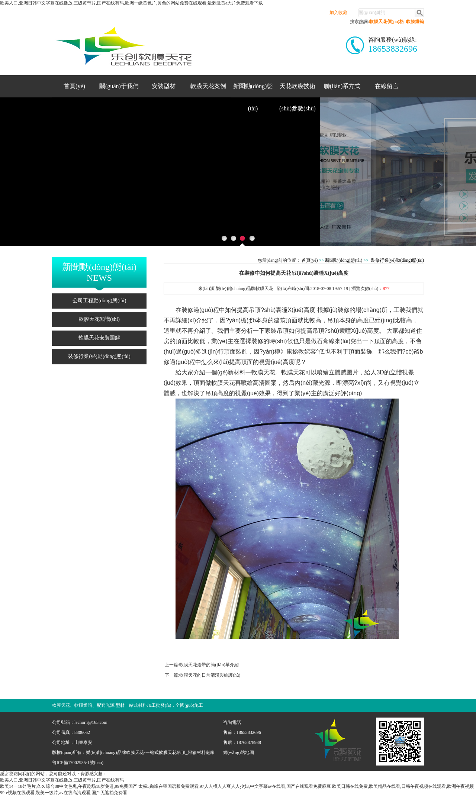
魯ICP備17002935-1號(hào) (77, 762)
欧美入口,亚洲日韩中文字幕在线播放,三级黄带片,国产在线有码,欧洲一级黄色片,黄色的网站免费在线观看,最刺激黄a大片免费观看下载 (131, 3)
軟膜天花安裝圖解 (99, 338)
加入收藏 (338, 12)
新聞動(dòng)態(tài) (253, 90)
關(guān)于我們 (119, 86)
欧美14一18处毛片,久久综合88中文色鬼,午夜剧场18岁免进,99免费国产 (68, 786)
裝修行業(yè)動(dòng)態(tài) (99, 356)
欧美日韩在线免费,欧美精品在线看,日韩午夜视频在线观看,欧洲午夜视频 (403, 786)
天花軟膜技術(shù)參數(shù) (297, 90)
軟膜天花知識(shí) (99, 319)
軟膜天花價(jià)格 (386, 21)
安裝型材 (164, 86)
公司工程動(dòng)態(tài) (99, 300)
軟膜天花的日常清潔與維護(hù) (209, 675)
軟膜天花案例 (208, 86)
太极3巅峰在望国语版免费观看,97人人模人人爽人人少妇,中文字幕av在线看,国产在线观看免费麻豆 (234, 786)
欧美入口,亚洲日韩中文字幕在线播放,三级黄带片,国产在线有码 (62, 780)
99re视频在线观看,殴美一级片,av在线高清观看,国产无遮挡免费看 (63, 792)
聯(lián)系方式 (342, 86)
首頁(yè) (74, 86)
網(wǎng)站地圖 (238, 752)
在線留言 (387, 86)
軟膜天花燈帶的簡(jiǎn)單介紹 (209, 664)
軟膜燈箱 (415, 21)
